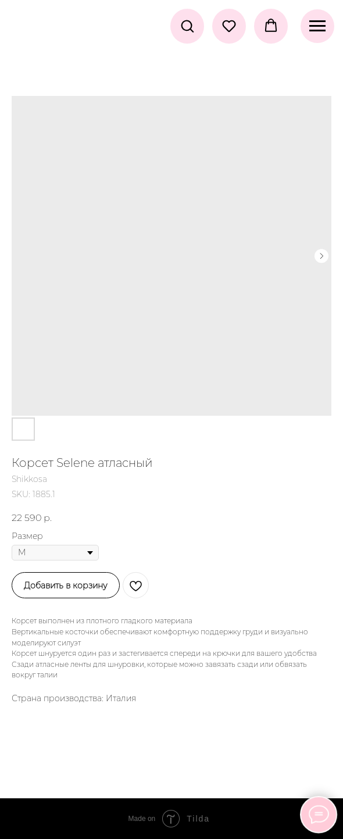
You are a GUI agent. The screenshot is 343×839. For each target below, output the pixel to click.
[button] (187, 26)
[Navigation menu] (317, 26)
